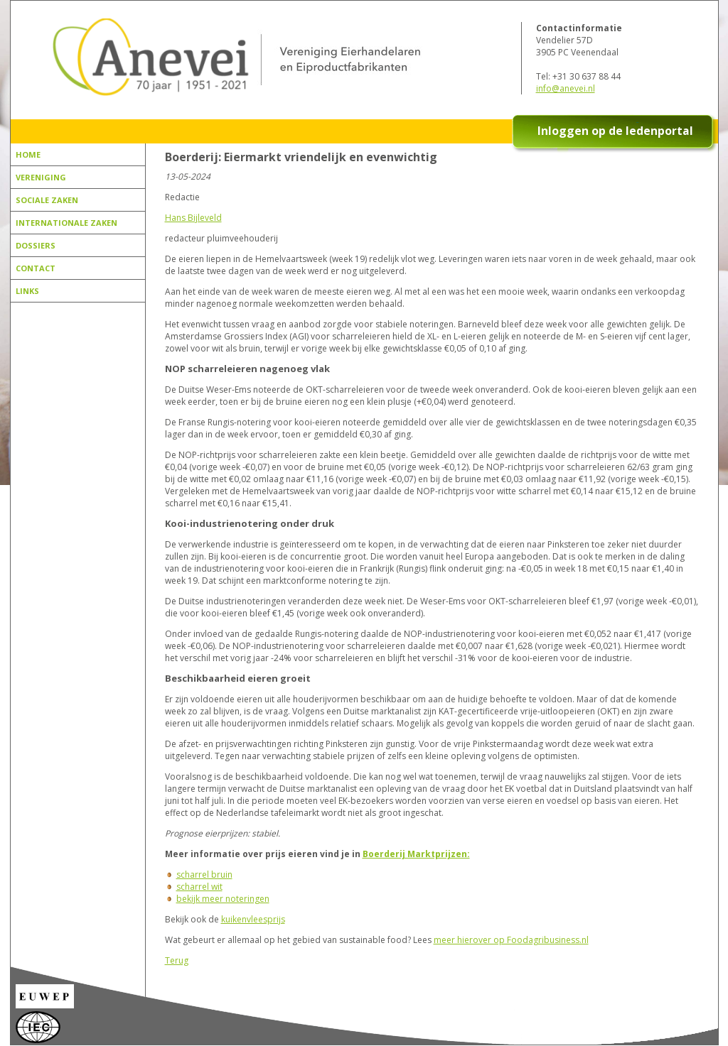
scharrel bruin (204, 874)
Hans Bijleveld (193, 218)
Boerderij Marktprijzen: (416, 854)
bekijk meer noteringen (222, 899)
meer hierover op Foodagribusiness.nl (511, 940)
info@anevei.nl (565, 88)
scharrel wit (199, 887)
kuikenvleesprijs (253, 919)
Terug (176, 960)
